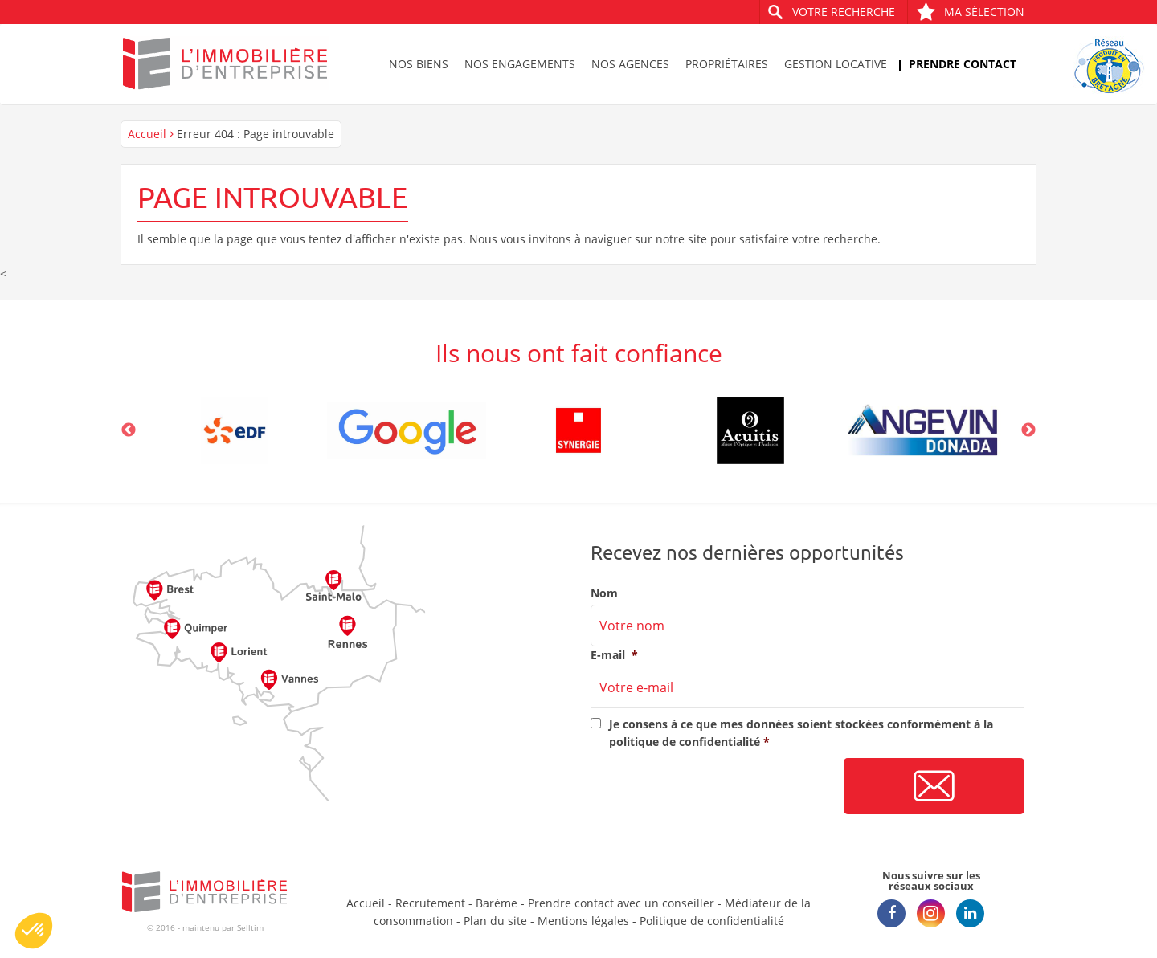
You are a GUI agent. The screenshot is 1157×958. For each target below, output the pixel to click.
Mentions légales (583, 920)
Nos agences (630, 63)
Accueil (147, 133)
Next (1028, 430)
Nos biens (418, 63)
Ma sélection (970, 12)
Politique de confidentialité (712, 920)
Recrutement (430, 903)
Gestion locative (835, 63)
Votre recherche (843, 11)
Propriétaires (726, 63)
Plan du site (495, 920)
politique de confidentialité (684, 741)
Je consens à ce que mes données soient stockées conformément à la (801, 732)
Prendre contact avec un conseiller (621, 903)
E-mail (614, 655)
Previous (129, 430)
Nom (604, 593)
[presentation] (713, 787)
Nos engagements (519, 63)
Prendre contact (962, 63)
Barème (496, 903)
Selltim (250, 927)
